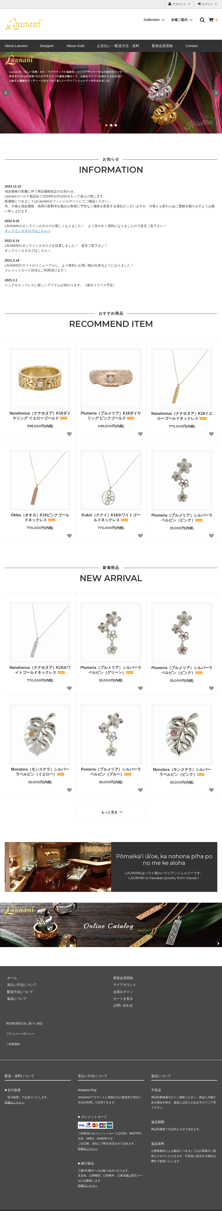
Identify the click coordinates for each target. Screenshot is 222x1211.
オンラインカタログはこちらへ (28, 231)
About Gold (75, 46)
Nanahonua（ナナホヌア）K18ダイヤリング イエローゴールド (39, 415)
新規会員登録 (162, 46)
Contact (191, 46)
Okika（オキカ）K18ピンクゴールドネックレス (40, 517)
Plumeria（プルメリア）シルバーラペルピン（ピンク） (181, 517)
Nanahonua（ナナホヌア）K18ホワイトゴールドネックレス (39, 670)
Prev (6, 93)
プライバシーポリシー (21, 1026)
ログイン (208, 4)
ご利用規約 (13, 1033)
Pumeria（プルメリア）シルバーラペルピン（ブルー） (111, 771)
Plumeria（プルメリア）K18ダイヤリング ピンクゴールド (111, 415)
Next (216, 93)
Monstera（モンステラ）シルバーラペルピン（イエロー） (40, 771)
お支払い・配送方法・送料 (118, 46)
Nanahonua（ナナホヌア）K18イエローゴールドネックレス (181, 416)
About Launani (16, 46)
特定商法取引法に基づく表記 (26, 1019)
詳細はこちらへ (14, 1089)
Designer (47, 46)
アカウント (179, 4)
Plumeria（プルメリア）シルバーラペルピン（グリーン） (110, 670)
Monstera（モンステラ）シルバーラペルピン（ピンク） (182, 772)
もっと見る (112, 810)
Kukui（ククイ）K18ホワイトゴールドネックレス (111, 517)
